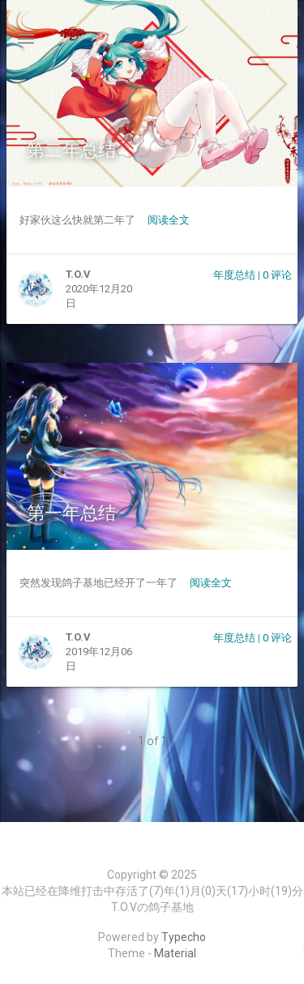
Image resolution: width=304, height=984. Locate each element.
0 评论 (277, 275)
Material (175, 953)
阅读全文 (169, 220)
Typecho (183, 937)
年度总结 (234, 275)
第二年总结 (71, 150)
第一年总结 (71, 513)
